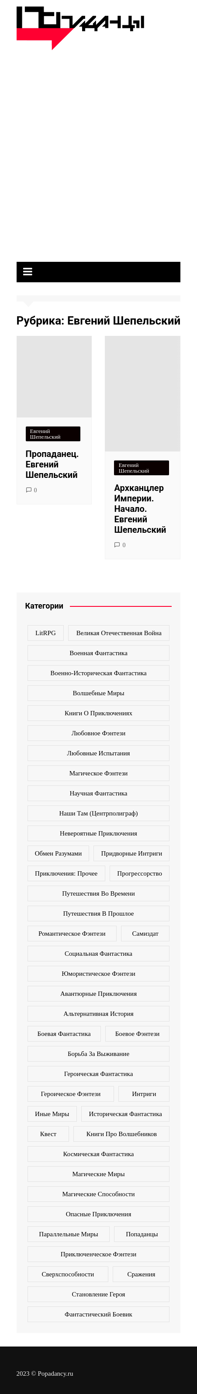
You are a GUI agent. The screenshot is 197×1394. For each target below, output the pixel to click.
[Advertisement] (98, 152)
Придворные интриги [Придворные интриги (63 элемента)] (131, 853)
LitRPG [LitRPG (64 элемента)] (45, 632)
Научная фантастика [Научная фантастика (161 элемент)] (98, 793)
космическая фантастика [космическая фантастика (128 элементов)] (98, 1153)
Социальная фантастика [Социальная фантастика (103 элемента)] (98, 953)
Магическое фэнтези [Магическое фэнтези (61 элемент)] (98, 773)
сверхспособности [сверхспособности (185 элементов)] (68, 1274)
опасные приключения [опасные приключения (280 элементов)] (98, 1214)
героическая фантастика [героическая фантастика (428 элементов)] (98, 1073)
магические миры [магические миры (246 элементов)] (98, 1174)
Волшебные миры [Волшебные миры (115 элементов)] (98, 693)
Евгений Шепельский (45, 434)
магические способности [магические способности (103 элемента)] (98, 1194)
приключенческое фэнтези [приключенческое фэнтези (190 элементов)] (99, 1254)
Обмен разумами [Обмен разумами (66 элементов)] (58, 853)
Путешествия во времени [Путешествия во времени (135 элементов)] (98, 893)
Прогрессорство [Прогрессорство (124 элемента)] (139, 873)
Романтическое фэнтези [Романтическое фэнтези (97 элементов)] (71, 933)
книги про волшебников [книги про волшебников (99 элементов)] (121, 1133)
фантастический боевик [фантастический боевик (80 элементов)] (98, 1314)
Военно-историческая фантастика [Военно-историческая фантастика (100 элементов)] (98, 673)
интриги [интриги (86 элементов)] (144, 1093)
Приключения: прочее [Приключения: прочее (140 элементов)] (66, 873)
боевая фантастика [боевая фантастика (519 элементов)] (64, 1033)
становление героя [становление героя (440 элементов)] (98, 1294)
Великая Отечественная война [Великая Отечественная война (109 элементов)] (119, 632)
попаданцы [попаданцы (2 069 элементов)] (142, 1234)
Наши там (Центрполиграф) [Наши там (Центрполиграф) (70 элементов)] (98, 813)
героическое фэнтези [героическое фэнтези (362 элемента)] (71, 1093)
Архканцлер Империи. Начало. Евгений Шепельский (140, 509)
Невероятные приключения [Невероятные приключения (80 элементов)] (98, 833)
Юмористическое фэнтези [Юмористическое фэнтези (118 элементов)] (98, 973)
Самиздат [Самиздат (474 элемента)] (145, 933)
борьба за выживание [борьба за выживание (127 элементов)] (98, 1053)
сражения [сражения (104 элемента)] (141, 1274)
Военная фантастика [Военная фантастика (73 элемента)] (98, 653)
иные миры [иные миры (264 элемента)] (52, 1113)
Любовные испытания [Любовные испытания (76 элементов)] (98, 753)
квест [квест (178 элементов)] (48, 1133)
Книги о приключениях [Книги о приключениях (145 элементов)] (98, 713)
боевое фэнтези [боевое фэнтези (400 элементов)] (137, 1033)
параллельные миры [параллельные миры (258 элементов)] (68, 1234)
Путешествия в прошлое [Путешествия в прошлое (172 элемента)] (98, 913)
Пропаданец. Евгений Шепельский (52, 464)
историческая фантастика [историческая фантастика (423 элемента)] (125, 1113)
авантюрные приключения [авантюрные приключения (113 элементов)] (98, 993)
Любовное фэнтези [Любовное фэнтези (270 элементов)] (98, 733)
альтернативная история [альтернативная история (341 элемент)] (98, 1013)
